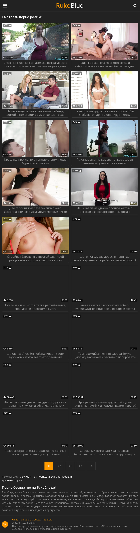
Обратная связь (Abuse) (26, 519)
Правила (47, 519)
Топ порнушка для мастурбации (52, 476)
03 (70, 466)
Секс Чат (25, 476)
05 (91, 466)
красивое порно (12, 480)
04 (80, 466)
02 (59, 466)
